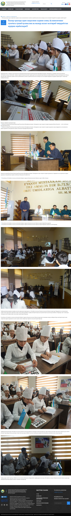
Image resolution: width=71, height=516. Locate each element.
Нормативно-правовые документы (42, 498)
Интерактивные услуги (55, 9)
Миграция (27, 9)
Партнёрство (35, 9)
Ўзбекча (68, 2)
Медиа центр (44, 9)
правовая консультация (42, 503)
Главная (4, 9)
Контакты (38, 505)
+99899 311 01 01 (35, 3)
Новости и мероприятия (12, 16)
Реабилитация (19, 9)
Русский (63, 2)
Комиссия (10, 9)
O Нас (37, 493)
